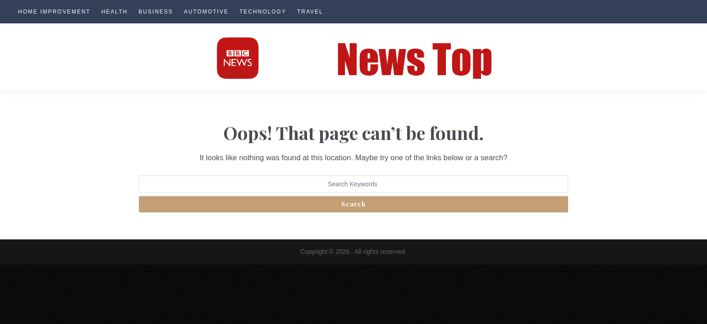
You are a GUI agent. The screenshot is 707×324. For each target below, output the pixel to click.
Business (155, 12)
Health (114, 12)
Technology (262, 12)
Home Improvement (54, 12)
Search (353, 204)
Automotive (206, 12)
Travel (310, 12)
